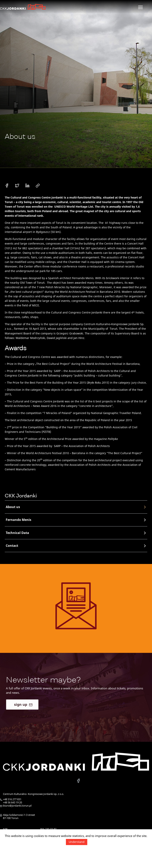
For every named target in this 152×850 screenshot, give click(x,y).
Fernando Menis (76, 520)
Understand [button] (77, 842)
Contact (76, 545)
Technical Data (76, 533)
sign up (23, 709)
